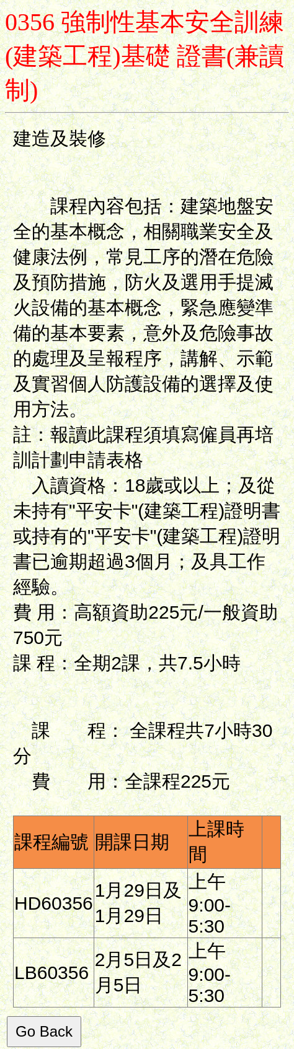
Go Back (44, 1031)
